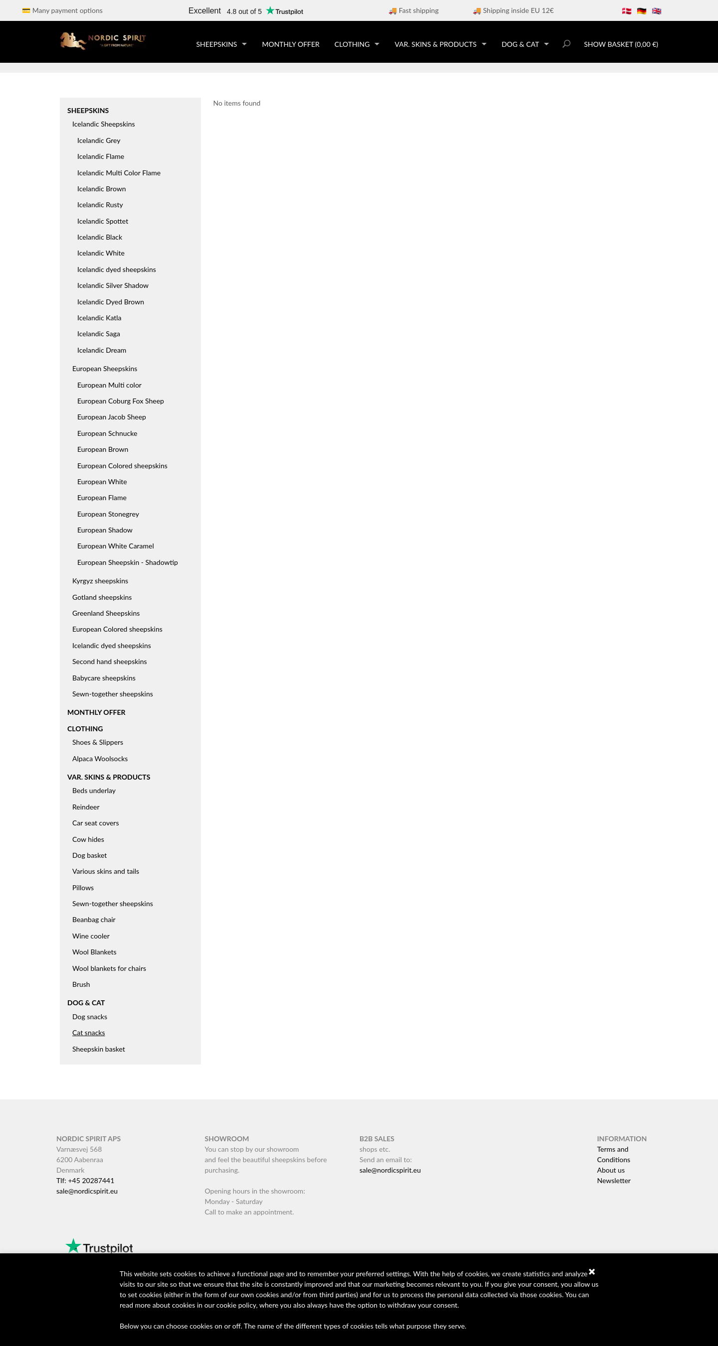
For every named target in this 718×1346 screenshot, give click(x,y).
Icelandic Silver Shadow (113, 285)
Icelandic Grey (99, 140)
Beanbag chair (94, 919)
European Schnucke (107, 433)
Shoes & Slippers (97, 742)
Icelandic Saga (98, 333)
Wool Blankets (94, 951)
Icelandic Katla (99, 317)
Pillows (83, 887)
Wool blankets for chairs (109, 968)
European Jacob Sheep (111, 416)
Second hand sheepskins (109, 661)
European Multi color (109, 385)
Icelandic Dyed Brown (110, 301)
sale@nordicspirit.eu (87, 1191)
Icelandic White (101, 253)
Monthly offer (290, 44)
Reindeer (86, 807)
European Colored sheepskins (122, 465)
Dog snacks (89, 1016)
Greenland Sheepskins (106, 613)
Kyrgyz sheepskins (100, 580)
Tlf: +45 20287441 (85, 1180)
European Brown (102, 449)
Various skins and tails (105, 871)
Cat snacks (88, 1032)
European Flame (102, 497)
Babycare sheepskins (104, 677)
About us (611, 1170)
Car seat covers (95, 822)
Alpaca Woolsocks (100, 758)
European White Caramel (115, 545)
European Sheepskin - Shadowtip (127, 562)
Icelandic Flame (100, 156)
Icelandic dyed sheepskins (116, 269)
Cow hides (88, 839)
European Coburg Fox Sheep (120, 401)
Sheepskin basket (98, 1049)
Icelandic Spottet (102, 221)
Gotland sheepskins (102, 597)
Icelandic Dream (101, 350)
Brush (81, 984)
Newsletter (613, 1180)
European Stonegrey (108, 514)
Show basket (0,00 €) (621, 44)
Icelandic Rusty (100, 204)
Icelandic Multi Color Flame (119, 172)
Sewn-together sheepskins (112, 693)
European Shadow (105, 530)
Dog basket (89, 855)
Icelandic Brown (101, 188)
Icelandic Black (99, 237)
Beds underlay (94, 790)
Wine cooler (91, 936)
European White (102, 481)
